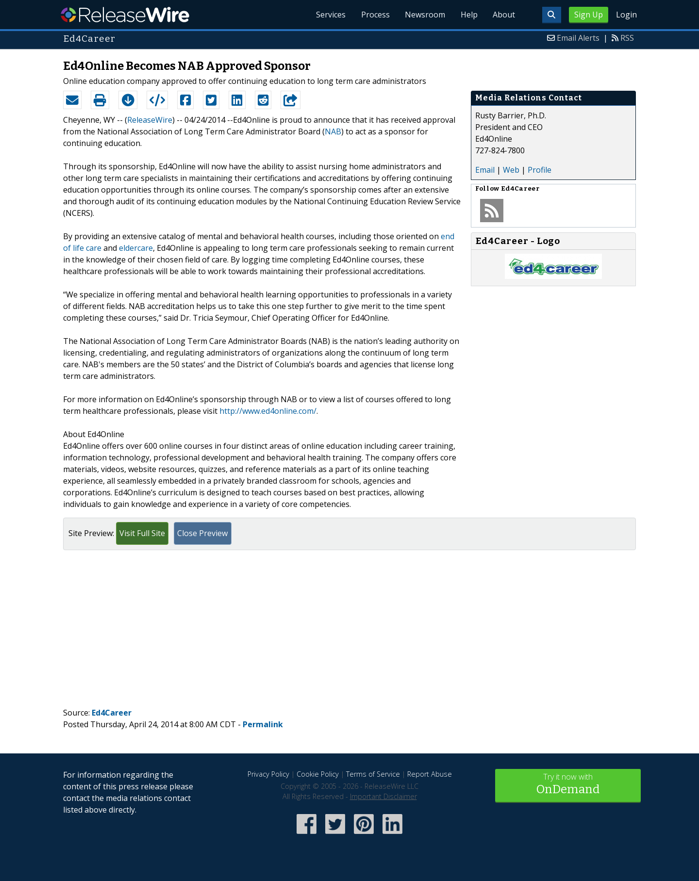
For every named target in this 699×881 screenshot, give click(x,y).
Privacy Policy (268, 774)
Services (330, 14)
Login (626, 14)
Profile (539, 169)
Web (511, 169)
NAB (333, 131)
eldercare (136, 248)
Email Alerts (578, 38)
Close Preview (202, 533)
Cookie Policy (318, 774)
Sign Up (588, 14)
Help (468, 14)
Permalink (263, 724)
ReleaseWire (125, 14)
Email (485, 169)
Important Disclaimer (383, 796)
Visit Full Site (142, 533)
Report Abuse (429, 774)
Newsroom (424, 14)
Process (374, 14)
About (504, 14)
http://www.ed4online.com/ (267, 411)
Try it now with (568, 784)
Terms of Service (373, 774)
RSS (627, 38)
